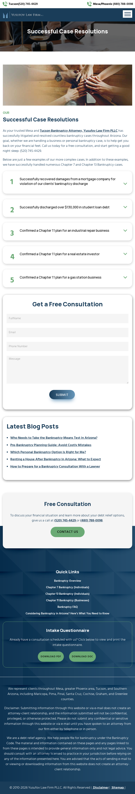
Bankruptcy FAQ (67, 607)
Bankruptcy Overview (67, 581)
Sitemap (118, 787)
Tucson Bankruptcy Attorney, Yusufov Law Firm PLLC (79, 131)
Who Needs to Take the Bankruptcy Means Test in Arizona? (53, 438)
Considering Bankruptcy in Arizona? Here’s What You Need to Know (67, 613)
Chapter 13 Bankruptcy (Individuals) (67, 594)
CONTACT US (67, 532)
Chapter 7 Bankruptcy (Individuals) (67, 587)
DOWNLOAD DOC (82, 657)
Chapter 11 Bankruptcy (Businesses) (67, 600)
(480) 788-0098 (112, 4)
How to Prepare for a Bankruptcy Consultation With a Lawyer (55, 466)
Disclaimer (100, 787)
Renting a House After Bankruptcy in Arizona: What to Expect (55, 459)
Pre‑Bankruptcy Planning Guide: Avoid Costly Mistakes (50, 445)
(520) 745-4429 (23, 4)
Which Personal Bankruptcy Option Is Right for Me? (48, 452)
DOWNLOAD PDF (51, 657)
